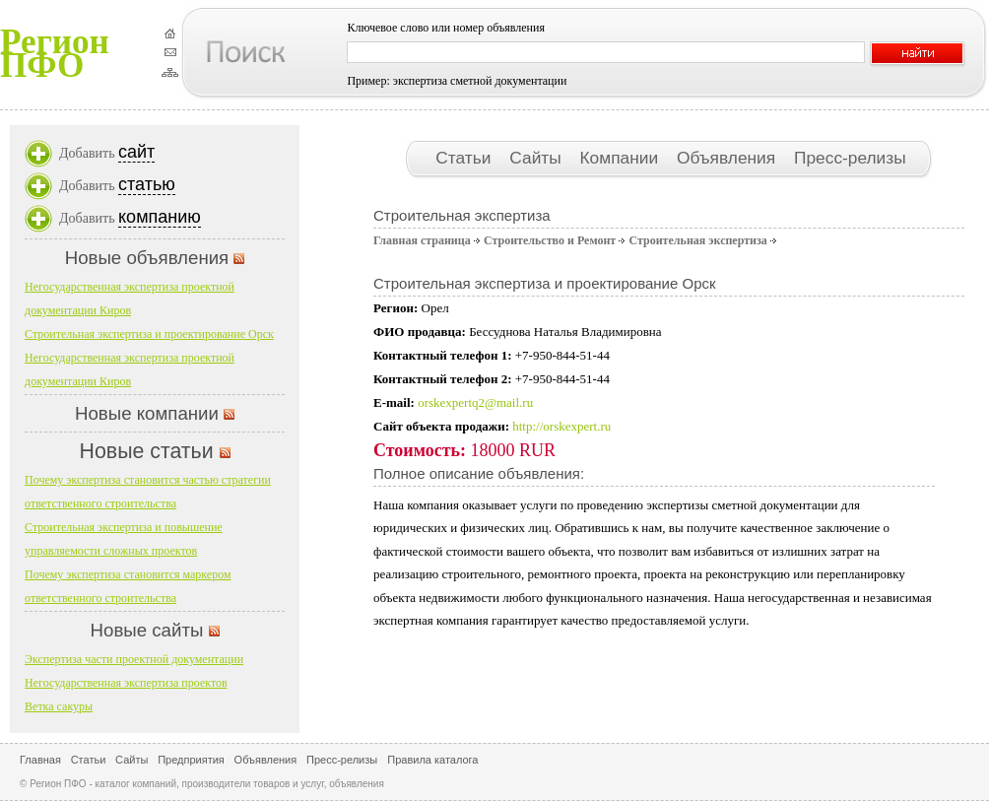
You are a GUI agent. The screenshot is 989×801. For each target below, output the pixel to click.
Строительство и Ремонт (550, 240)
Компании (621, 157)
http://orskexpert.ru (561, 426)
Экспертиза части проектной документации (134, 659)
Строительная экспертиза (697, 240)
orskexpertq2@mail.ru (475, 402)
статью (146, 184)
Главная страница (422, 240)
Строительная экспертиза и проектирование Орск (149, 334)
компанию (159, 217)
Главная (40, 760)
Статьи (465, 157)
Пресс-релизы (850, 157)
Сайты (537, 157)
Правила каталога (432, 760)
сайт (136, 152)
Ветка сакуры (59, 706)
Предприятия (191, 760)
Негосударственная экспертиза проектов (126, 683)
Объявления (728, 157)
